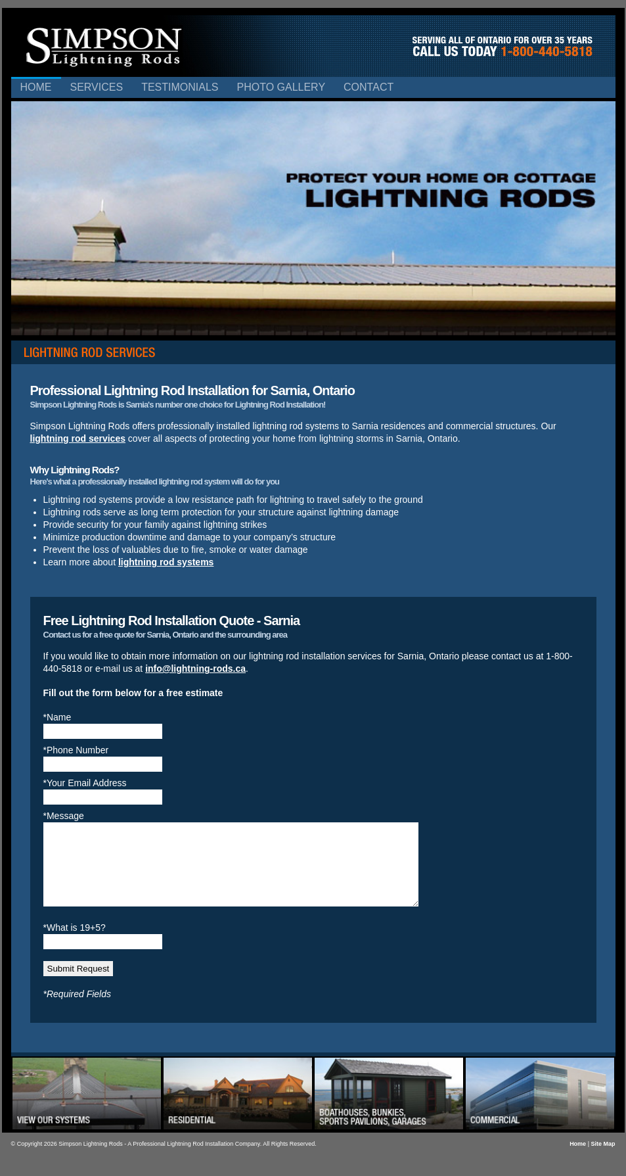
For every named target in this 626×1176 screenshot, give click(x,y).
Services (96, 87)
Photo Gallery (280, 87)
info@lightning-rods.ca (195, 668)
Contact (368, 87)
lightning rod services (77, 438)
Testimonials (179, 87)
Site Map (603, 1159)
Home (36, 87)
